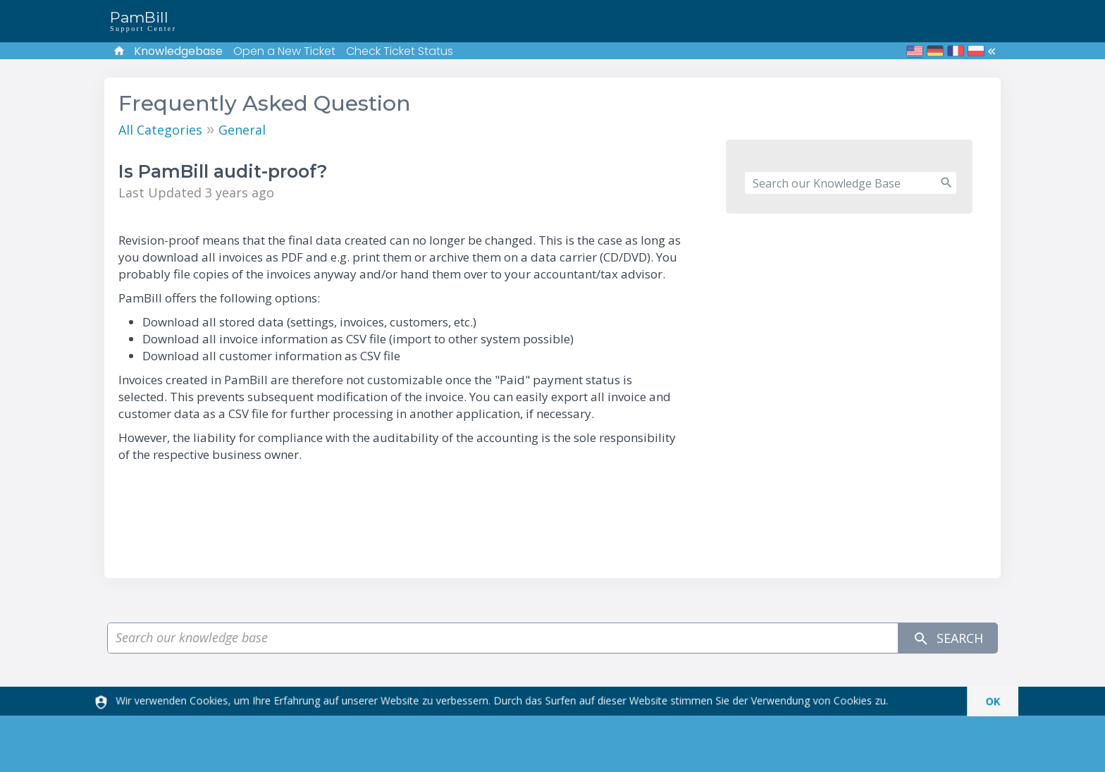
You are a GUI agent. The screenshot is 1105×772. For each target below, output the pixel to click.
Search (948, 638)
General (242, 129)
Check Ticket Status (399, 51)
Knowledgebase (178, 51)
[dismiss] (986, 701)
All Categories (160, 129)
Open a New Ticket (284, 51)
